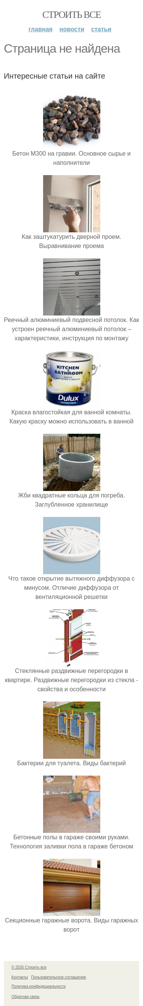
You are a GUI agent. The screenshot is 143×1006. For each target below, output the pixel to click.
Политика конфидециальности (38, 986)
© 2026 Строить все (29, 967)
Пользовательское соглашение (58, 977)
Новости (71, 29)
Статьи (101, 29)
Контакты (19, 977)
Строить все (71, 14)
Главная (41, 29)
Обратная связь (25, 997)
